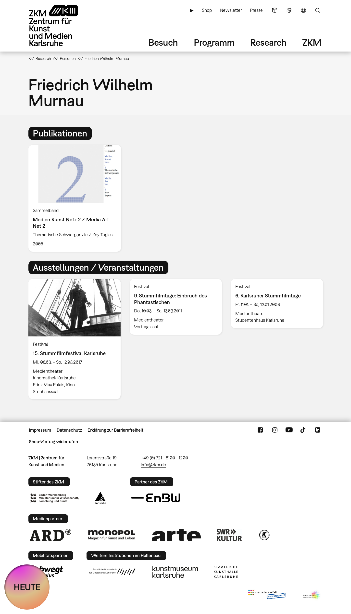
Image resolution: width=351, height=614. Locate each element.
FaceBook (260, 430)
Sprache (303, 10)
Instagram (275, 430)
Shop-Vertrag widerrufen (53, 441)
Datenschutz (69, 430)
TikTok (303, 430)
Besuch (163, 42)
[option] (76, 198)
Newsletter (231, 10)
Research (268, 42)
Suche (318, 10)
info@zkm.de (153, 464)
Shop (207, 10)
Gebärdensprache (289, 10)
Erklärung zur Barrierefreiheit (115, 430)
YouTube (289, 430)
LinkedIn (318, 430)
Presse (256, 10)
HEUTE (27, 587)
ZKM (311, 42)
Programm (214, 42)
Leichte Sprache (275, 10)
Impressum (40, 430)
